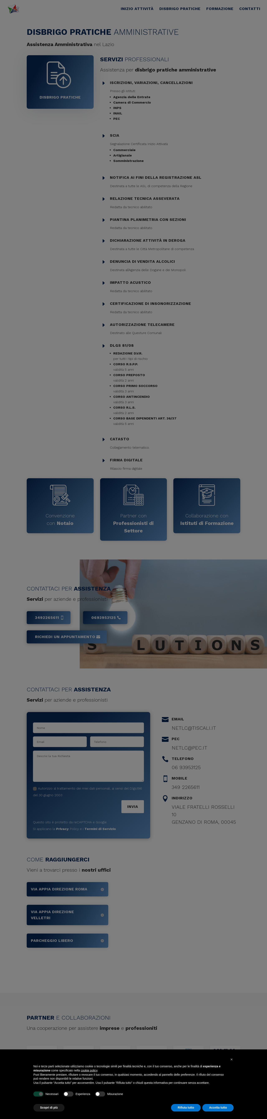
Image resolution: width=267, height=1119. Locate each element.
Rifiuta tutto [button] (186, 1107)
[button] (231, 1059)
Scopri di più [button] (49, 1107)
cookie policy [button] (89, 1070)
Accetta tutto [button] (218, 1107)
